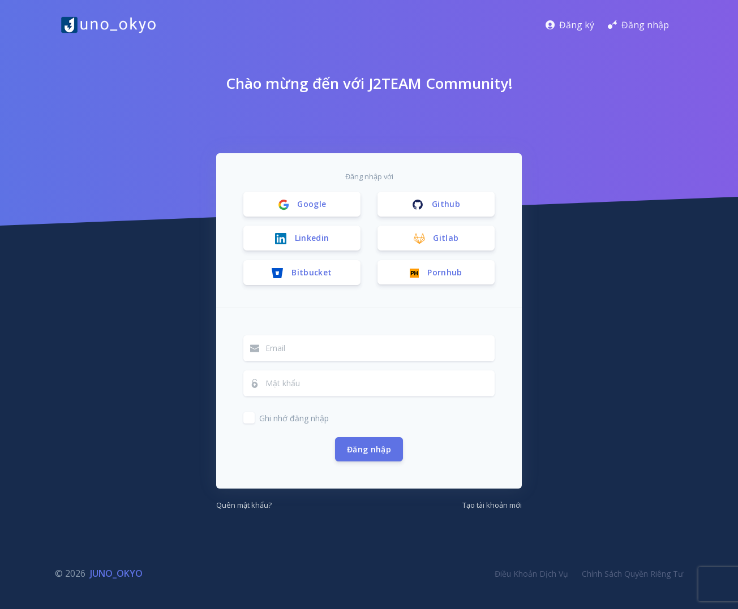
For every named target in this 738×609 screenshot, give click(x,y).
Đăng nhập (369, 449)
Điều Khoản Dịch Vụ (531, 573)
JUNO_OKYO (116, 573)
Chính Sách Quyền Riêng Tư (632, 573)
